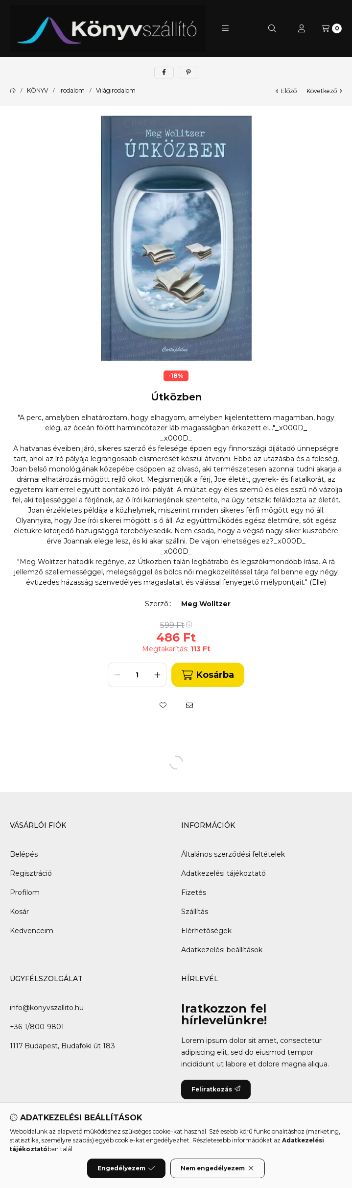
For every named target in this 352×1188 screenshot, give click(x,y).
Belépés (24, 854)
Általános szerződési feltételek (233, 854)
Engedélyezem (126, 1168)
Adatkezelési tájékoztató (223, 873)
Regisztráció (31, 873)
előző (286, 91)
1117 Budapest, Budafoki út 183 (62, 1045)
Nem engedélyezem (218, 1168)
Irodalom (72, 90)
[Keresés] (272, 28)
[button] (225, 28)
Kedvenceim (31, 930)
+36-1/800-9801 (37, 1026)
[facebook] (164, 72)
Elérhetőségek (206, 930)
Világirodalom (116, 90)
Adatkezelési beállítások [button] (221, 949)
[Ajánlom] (189, 705)
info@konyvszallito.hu (47, 1007)
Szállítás (194, 911)
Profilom (25, 892)
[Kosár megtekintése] (331, 28)
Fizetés (193, 892)
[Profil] (301, 28)
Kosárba (208, 675)
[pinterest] (188, 72)
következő (324, 91)
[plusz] (157, 675)
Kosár (19, 911)
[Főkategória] (13, 90)
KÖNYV (37, 90)
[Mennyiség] (137, 675)
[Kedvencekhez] (163, 705)
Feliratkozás (215, 1089)
